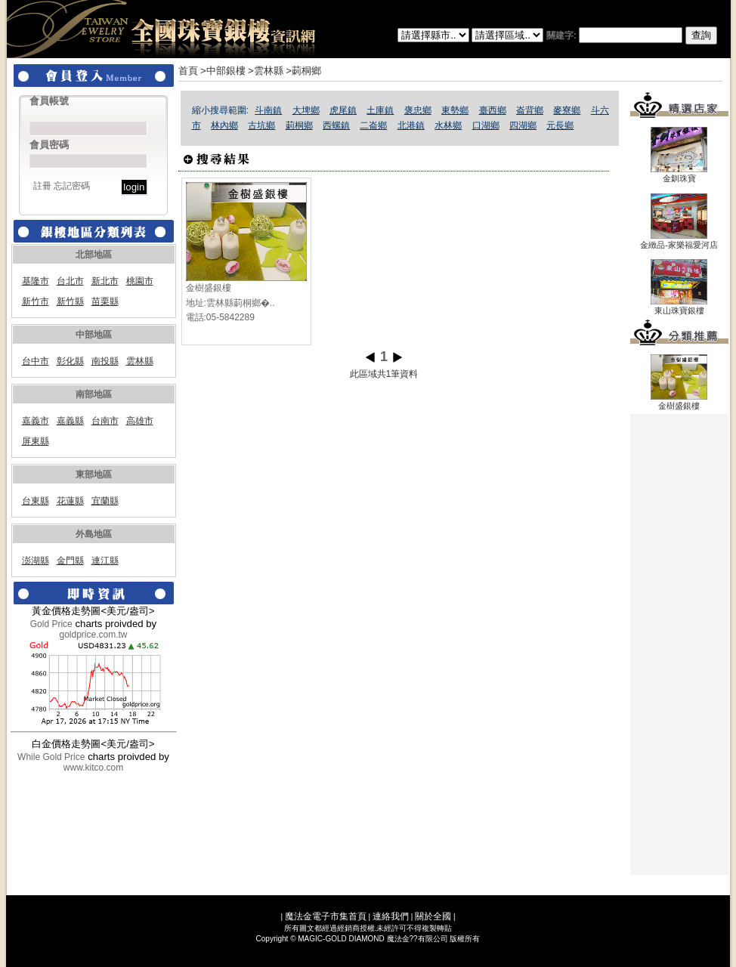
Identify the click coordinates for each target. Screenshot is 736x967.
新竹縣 (70, 301)
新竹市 (35, 301)
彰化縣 (70, 361)
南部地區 (94, 394)
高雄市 (139, 421)
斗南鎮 (268, 110)
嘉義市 (35, 421)
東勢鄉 (455, 110)
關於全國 (433, 916)
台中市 (35, 361)
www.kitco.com (93, 767)
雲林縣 (139, 361)
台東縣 (35, 501)
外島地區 (94, 534)
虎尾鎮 (343, 110)
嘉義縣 (70, 421)
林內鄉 (224, 125)
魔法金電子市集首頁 (325, 916)
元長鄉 (560, 125)
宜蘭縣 (105, 501)
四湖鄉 (523, 125)
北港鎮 (411, 125)
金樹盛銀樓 (208, 288)
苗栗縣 (105, 301)
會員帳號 (49, 101)
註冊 (42, 186)
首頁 (188, 70)
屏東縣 (35, 441)
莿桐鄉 (299, 125)
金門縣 (70, 560)
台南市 (105, 421)
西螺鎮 (336, 125)
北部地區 (94, 254)
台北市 (70, 281)
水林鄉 (448, 125)
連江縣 (105, 560)
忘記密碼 (72, 186)
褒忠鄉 (417, 110)
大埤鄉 (306, 110)
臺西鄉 (492, 110)
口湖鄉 (485, 125)
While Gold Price (51, 757)
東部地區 (94, 474)
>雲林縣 (265, 70)
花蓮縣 (70, 501)
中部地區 (94, 334)
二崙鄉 (373, 125)
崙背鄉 (529, 110)
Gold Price (51, 624)
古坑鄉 (261, 125)
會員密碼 (49, 144)
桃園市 (139, 281)
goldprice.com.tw (93, 634)
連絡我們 (391, 916)
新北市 (105, 281)
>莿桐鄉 (303, 70)
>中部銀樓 (223, 70)
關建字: (631, 35)
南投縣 (105, 361)
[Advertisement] (679, 644)
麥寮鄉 (566, 110)
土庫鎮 (380, 110)
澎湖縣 (35, 560)
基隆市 (35, 281)
